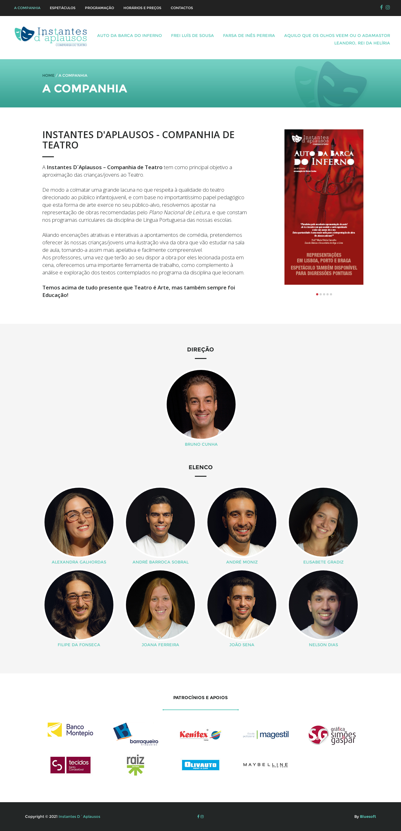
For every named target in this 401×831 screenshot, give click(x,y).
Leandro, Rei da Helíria (362, 42)
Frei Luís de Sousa (192, 35)
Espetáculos (63, 8)
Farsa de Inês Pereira (249, 35)
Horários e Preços (142, 8)
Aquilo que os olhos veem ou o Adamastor (337, 35)
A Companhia (27, 8)
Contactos (182, 8)
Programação (99, 8)
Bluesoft (367, 816)
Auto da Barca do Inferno (129, 35)
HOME (48, 75)
